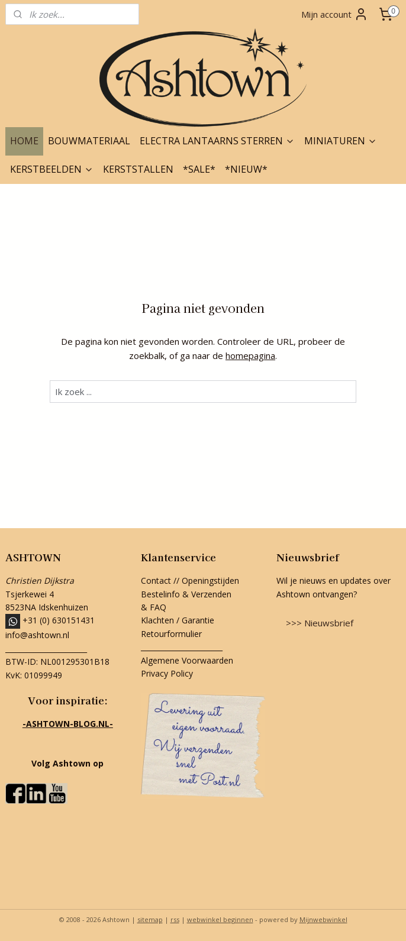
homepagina (250, 355)
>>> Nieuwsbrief (319, 623)
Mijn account (334, 14)
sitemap (150, 919)
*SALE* (199, 169)
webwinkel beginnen (220, 919)
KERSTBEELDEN (52, 169)
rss (174, 919)
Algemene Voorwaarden (187, 660)
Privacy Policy (167, 673)
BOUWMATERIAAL (89, 140)
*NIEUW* (246, 169)
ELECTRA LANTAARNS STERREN (217, 140)
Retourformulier (172, 633)
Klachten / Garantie (177, 620)
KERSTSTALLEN (138, 169)
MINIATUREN (340, 140)
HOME (24, 140)
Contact (156, 580)
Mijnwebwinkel (323, 919)
